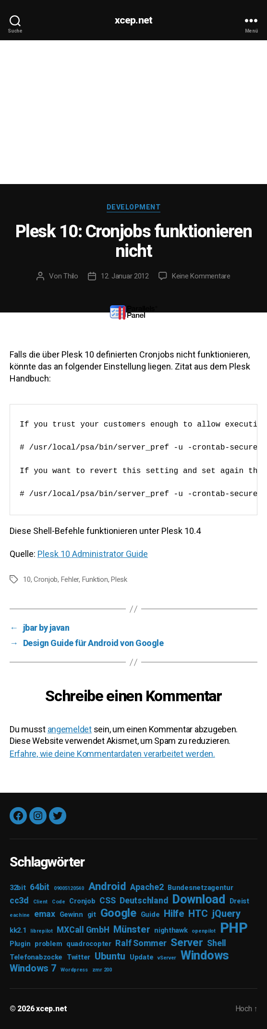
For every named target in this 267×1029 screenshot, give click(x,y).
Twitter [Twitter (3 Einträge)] (78, 957)
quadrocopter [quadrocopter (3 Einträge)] (88, 944)
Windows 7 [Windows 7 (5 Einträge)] (33, 968)
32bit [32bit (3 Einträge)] (18, 888)
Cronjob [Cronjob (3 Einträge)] (82, 901)
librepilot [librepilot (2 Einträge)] (41, 931)
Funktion (95, 579)
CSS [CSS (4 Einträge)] (107, 900)
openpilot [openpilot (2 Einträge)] (204, 931)
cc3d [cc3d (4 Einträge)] (19, 900)
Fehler (70, 579)
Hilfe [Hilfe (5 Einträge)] (174, 913)
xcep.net (133, 20)
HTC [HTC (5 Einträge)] (197, 913)
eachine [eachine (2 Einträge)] (20, 915)
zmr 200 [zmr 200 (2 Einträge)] (102, 970)
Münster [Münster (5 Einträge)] (131, 929)
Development (134, 207)
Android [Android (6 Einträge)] (107, 886)
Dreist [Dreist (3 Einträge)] (239, 901)
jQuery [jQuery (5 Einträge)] (226, 913)
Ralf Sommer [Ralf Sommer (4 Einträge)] (140, 943)
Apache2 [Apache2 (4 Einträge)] (146, 887)
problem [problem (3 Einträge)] (48, 944)
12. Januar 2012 (125, 276)
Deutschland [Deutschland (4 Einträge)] (144, 900)
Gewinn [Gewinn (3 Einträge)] (71, 915)
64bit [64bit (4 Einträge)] (39, 887)
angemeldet (70, 729)
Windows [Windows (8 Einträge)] (205, 955)
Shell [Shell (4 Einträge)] (216, 943)
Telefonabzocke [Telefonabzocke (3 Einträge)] (36, 957)
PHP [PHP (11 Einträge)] (234, 928)
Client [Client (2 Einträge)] (40, 902)
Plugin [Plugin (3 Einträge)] (20, 944)
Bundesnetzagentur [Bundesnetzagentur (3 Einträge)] (200, 888)
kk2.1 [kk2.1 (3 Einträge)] (18, 930)
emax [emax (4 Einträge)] (44, 914)
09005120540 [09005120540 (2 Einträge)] (69, 888)
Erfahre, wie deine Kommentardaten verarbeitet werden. (112, 754)
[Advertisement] (133, 112)
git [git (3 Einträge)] (91, 915)
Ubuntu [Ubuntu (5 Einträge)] (110, 956)
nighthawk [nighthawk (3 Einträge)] (171, 930)
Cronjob (46, 579)
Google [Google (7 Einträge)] (118, 913)
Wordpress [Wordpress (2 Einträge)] (74, 970)
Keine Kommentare (201, 276)
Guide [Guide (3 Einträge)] (150, 915)
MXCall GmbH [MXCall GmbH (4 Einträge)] (83, 930)
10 (27, 579)
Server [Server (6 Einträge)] (186, 942)
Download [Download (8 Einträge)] (198, 899)
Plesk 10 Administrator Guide (92, 554)
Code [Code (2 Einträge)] (58, 902)
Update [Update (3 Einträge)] (141, 957)
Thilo (70, 276)
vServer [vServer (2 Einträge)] (167, 958)
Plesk (119, 579)
